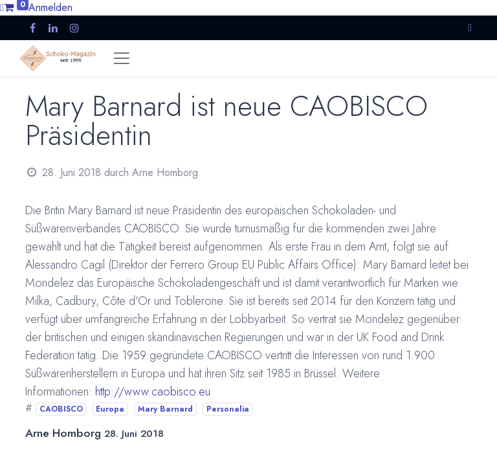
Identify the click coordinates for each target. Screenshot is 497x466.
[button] (470, 27)
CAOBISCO (61, 409)
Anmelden (50, 7)
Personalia (227, 409)
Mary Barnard (165, 409)
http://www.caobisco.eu (152, 391)
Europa (110, 409)
